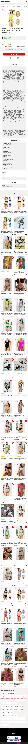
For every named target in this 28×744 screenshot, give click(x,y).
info (12, 234)
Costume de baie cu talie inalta (8, 722)
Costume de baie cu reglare (7, 699)
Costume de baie (5, 725)
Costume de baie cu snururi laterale (9, 715)
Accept (18, 743)
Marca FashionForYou (11, 6)
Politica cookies (13, 743)
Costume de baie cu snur (7, 718)
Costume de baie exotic (18, 709)
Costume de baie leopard (7, 709)
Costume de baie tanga (18, 706)
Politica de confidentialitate (16, 732)
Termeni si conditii (6, 732)
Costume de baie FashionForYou (21, 6)
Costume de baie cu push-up (20, 699)
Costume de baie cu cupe (21, 722)
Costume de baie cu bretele (18, 718)
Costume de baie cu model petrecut (9, 703)
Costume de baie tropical (7, 706)
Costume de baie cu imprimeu (8, 696)
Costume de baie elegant (7, 712)
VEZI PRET (14, 54)
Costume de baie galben (20, 696)
